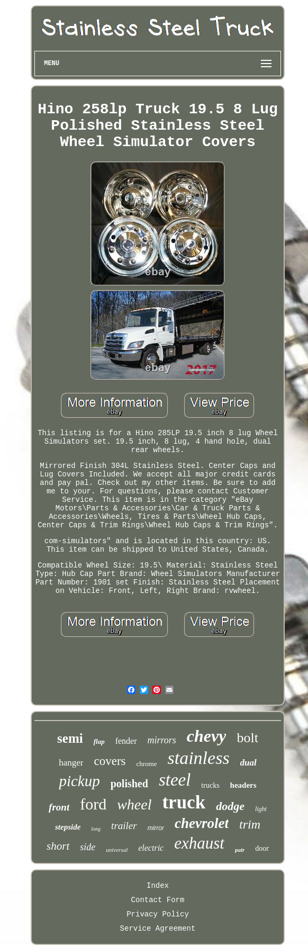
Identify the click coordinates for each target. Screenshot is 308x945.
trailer (124, 825)
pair (239, 850)
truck (183, 802)
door (262, 848)
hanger (71, 763)
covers (109, 761)
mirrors (162, 740)
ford (93, 804)
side (87, 847)
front (59, 807)
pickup (79, 780)
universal (117, 850)
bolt (247, 737)
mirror (156, 828)
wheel (134, 804)
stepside (67, 827)
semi (70, 738)
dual (248, 763)
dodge (230, 806)
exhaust (199, 843)
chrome (147, 764)
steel (175, 779)
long (96, 829)
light (261, 809)
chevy (207, 735)
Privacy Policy (157, 914)
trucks (210, 785)
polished (129, 783)
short (58, 846)
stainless (198, 758)
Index (158, 885)
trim (249, 824)
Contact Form (158, 900)
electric (151, 847)
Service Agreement (158, 928)
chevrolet (202, 823)
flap (99, 741)
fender (126, 740)
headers (243, 785)
